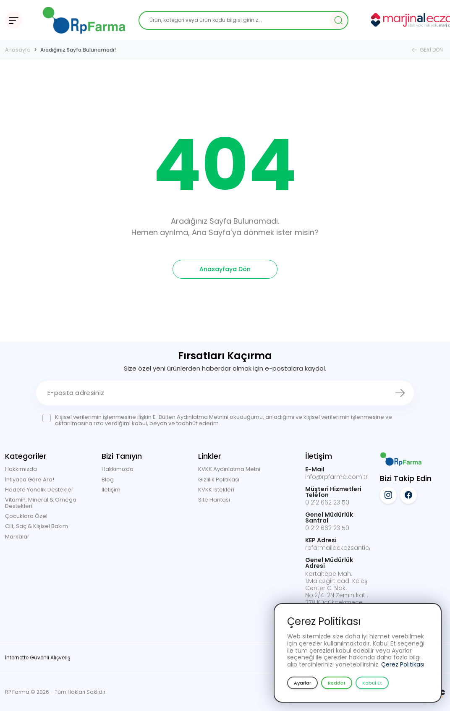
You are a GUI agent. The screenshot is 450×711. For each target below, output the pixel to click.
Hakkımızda (21, 469)
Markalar (17, 537)
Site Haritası (214, 500)
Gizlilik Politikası (218, 480)
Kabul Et (372, 683)
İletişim (111, 490)
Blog (108, 480)
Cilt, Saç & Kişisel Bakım (36, 526)
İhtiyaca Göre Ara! (29, 480)
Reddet (336, 683)
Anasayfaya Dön (225, 269)
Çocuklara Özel (26, 516)
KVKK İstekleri (216, 490)
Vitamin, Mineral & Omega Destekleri (40, 503)
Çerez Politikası (402, 664)
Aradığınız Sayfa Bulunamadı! (78, 49)
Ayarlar (302, 683)
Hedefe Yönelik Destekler (39, 490)
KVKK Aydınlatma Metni (229, 469)
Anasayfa (18, 49)
